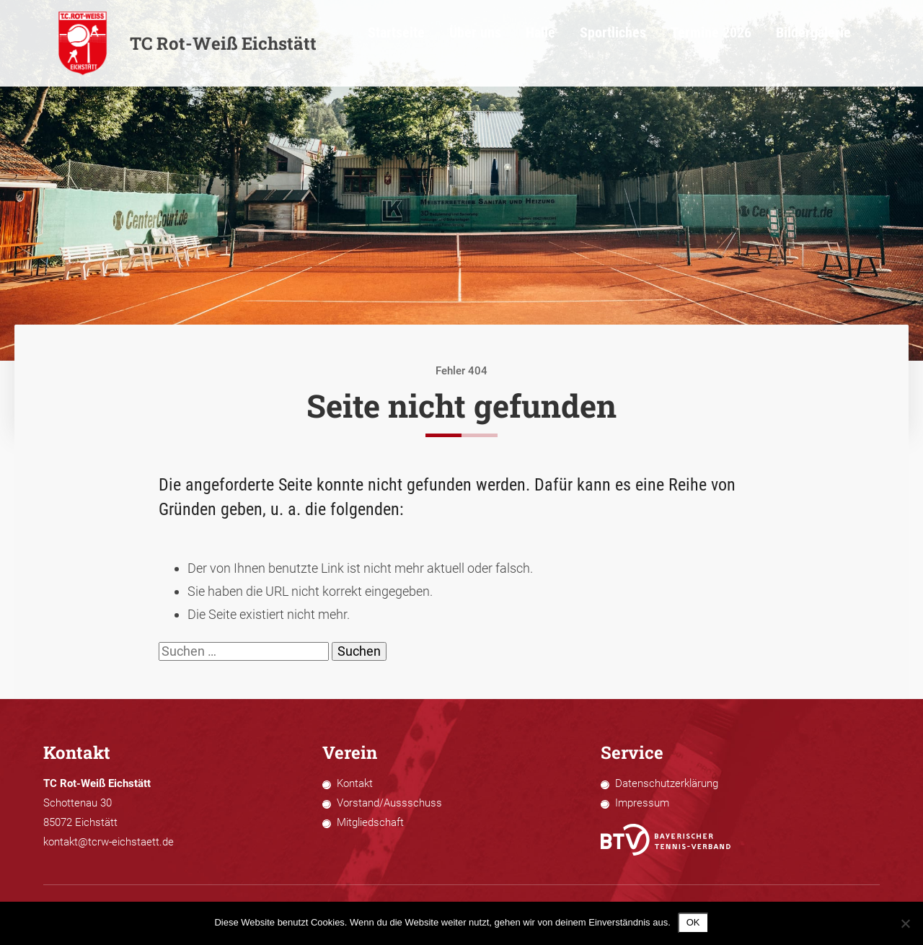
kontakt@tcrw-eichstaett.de (108, 841)
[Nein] (905, 923)
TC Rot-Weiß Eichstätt (187, 43)
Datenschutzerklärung (666, 783)
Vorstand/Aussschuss (389, 802)
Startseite (477, 43)
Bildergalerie (835, 43)
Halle (603, 43)
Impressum (642, 802)
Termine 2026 (749, 43)
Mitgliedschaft (370, 822)
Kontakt (355, 783)
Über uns (545, 43)
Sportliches (666, 43)
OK (693, 922)
